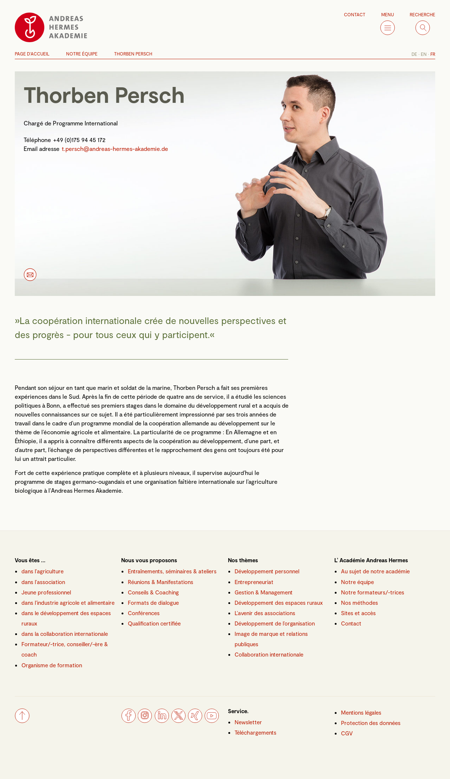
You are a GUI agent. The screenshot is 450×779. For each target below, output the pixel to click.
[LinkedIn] (161, 720)
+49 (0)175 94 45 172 (79, 139)
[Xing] (195, 720)
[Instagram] (145, 720)
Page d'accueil (32, 53)
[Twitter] (178, 720)
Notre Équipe (82, 53)
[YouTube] (211, 720)
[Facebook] (128, 720)
